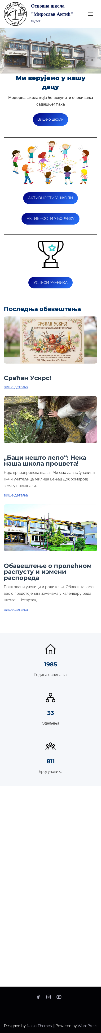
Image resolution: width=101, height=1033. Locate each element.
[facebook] (38, 998)
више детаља (16, 387)
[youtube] (59, 998)
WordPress (87, 1026)
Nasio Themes (40, 1026)
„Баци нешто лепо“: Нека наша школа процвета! (45, 461)
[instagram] (48, 998)
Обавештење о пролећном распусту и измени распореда (48, 572)
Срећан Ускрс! (27, 378)
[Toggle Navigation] (90, 14)
